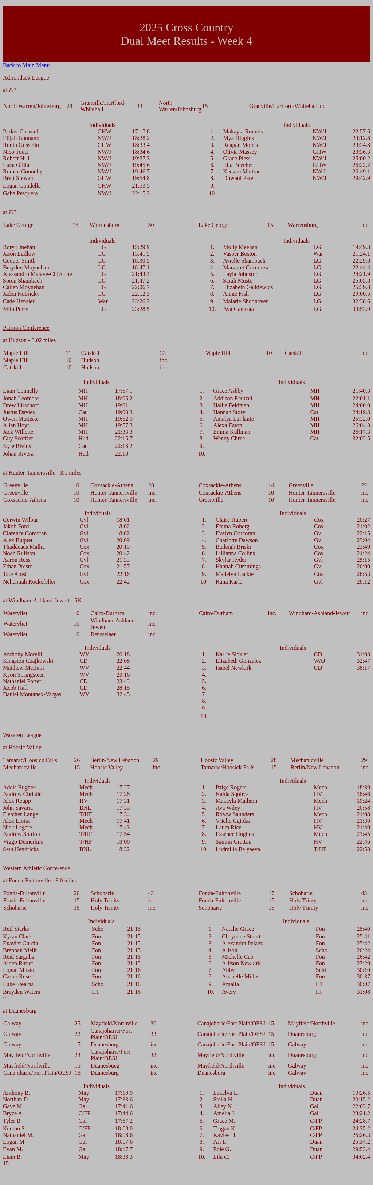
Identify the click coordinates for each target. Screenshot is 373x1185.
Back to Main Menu (26, 65)
